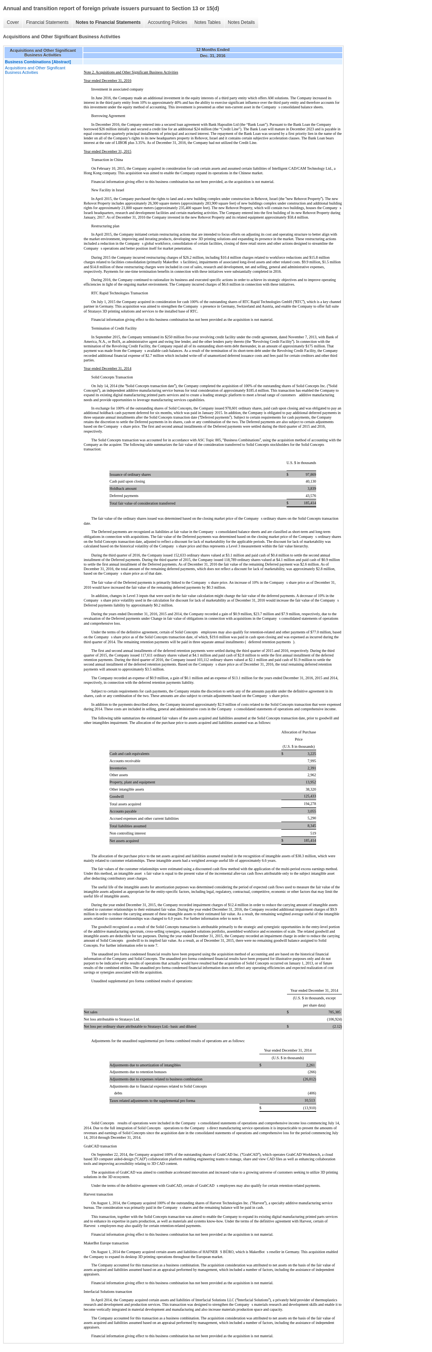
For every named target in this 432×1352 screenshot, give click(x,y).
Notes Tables (208, 22)
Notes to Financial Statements (108, 22)
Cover (13, 22)
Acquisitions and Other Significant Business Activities (35, 70)
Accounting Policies (167, 22)
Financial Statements (47, 22)
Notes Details (241, 22)
